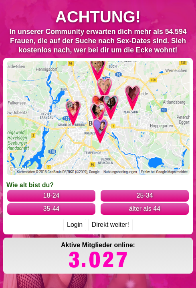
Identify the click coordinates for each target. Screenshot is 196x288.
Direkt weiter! (110, 175)
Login (75, 175)
